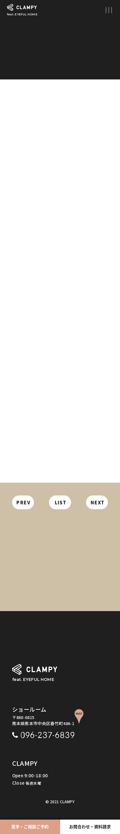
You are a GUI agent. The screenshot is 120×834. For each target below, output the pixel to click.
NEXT (98, 502)
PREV (23, 502)
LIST (61, 502)
